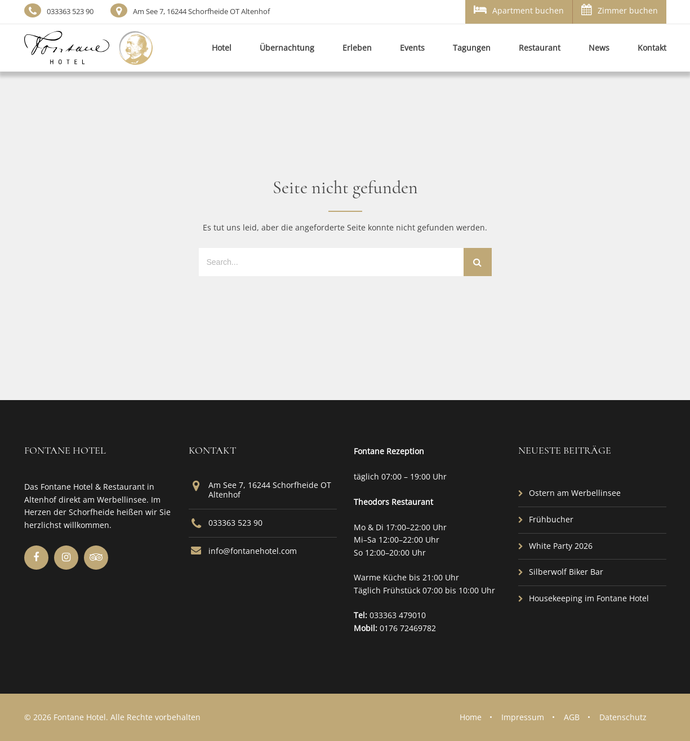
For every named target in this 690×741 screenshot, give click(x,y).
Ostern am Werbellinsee (575, 492)
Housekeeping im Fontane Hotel (589, 598)
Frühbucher (551, 519)
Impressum (522, 717)
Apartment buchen (519, 10)
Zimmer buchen (619, 10)
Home (471, 717)
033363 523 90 (70, 11)
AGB (572, 717)
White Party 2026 (561, 545)
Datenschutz (623, 717)
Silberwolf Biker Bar (566, 571)
